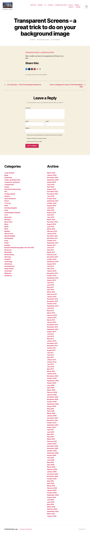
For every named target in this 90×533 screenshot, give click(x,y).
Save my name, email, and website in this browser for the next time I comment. (44, 135)
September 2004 (53, 495)
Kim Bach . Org (13, 529)
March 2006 (51, 467)
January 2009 (52, 395)
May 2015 (50, 287)
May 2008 (50, 409)
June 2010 (50, 367)
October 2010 (51, 362)
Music (6, 224)
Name (27, 121)
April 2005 (50, 483)
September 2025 (53, 180)
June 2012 (50, 336)
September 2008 (53, 404)
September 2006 (53, 453)
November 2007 (52, 420)
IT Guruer (7, 203)
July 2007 (50, 430)
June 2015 (50, 285)
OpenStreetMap (9, 236)
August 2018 (51, 224)
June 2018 (50, 226)
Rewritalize (8, 252)
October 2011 (51, 348)
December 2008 (52, 397)
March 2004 (51, 507)
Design (6, 187)
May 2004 (50, 504)
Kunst (6, 210)
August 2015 (51, 280)
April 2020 (50, 210)
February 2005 (52, 488)
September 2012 (52, 329)
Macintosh (8, 217)
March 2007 (51, 439)
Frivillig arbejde (9, 194)
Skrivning (7, 257)
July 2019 (50, 215)
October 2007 (52, 423)
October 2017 (51, 240)
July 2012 (50, 334)
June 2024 (50, 184)
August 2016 (51, 264)
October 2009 (52, 378)
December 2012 (52, 325)
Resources (8, 250)
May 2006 (50, 462)
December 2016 (52, 257)
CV (45, 5)
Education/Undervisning (12, 189)
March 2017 (51, 252)
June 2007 (50, 432)
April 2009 (50, 388)
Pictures (70, 5)
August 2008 (51, 406)
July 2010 (50, 364)
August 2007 (51, 427)
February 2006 (52, 469)
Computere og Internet (12, 182)
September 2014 (52, 306)
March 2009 (51, 390)
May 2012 (50, 339)
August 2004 (51, 497)
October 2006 (52, 451)
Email (47, 121)
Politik (6, 243)
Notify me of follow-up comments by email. (37, 138)
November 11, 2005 (44, 39)
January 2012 (51, 341)
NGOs (6, 229)
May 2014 (50, 311)
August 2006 (51, 455)
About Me (33, 5)
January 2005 (51, 490)
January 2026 (51, 175)
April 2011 (50, 357)
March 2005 (51, 486)
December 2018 (52, 222)
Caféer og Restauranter (12, 180)
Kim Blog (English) (42, 74)
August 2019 (51, 212)
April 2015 (50, 289)
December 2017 (52, 236)
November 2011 (52, 345)
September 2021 (52, 201)
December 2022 (52, 191)
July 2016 (50, 266)
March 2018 (51, 229)
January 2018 (51, 233)
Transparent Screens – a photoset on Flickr (39, 52)
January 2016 (51, 271)
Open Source (8, 233)
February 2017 (52, 254)
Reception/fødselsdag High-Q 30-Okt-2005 (19, 247)
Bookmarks (34, 74)
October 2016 (51, 259)
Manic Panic (8, 222)
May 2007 (50, 434)
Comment (28, 108)
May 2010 (50, 369)
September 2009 (53, 381)
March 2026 (51, 173)
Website (27, 128)
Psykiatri (7, 245)
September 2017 (52, 243)
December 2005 (52, 474)
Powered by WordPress (25, 529)
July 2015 (50, 282)
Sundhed (7, 259)
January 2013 (51, 322)
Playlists (76, 5)
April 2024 (50, 187)
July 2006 (50, 458)
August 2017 (51, 245)
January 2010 (51, 374)
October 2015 (51, 275)
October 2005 (52, 479)
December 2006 (52, 446)
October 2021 (51, 198)
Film (5, 191)
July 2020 (50, 208)
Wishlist (78, 7)
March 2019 (51, 219)
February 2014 (52, 315)
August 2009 (51, 383)
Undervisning (8, 268)
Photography (8, 238)
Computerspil (9, 184)
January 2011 (51, 359)
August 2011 (51, 350)
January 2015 (51, 296)
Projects (70, 7)
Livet (6, 215)
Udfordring (8, 264)
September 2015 (52, 278)
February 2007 (52, 441)
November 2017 (52, 238)
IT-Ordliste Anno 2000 (60, 5)
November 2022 (52, 194)
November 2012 (52, 327)
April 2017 (50, 250)
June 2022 (50, 196)
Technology (8, 261)
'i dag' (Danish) (9, 173)
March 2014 (51, 313)
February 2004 (52, 509)
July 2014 (50, 308)
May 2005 (50, 481)
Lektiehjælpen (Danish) (12, 212)
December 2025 (52, 177)
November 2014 (52, 301)
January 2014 (51, 317)
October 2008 (52, 402)
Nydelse (7, 231)
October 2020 (52, 203)
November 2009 (52, 376)
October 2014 (51, 303)
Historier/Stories (10, 198)
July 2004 (50, 500)
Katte (6, 205)
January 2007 (51, 444)
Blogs (29, 74)
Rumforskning (9, 254)
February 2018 (52, 231)
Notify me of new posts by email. (34, 141)
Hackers (7, 196)
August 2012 (51, 331)
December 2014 (52, 299)
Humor (6, 201)
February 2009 (52, 392)
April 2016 (50, 268)
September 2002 (53, 511)
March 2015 (51, 292)
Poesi (6, 240)
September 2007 (53, 425)
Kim (34, 39)
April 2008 (50, 411)
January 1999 (51, 516)
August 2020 (51, 205)
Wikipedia (7, 273)
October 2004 (52, 493)
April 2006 (50, 465)
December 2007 (52, 418)
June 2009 (50, 385)
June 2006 (50, 460)
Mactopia (7, 219)
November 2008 (52, 399)
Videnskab (8, 271)
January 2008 (52, 416)
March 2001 (51, 514)
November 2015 (52, 273)
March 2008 (51, 413)
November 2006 (52, 448)
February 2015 (52, 294)
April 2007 (50, 437)
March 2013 (51, 320)
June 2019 (50, 217)
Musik (6, 226)
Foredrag (50, 5)
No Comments (56, 39)
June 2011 (50, 355)
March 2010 (51, 371)
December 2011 (52, 343)
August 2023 (51, 189)
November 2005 (52, 476)
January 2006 (52, 472)
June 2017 (50, 247)
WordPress (8, 275)
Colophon (40, 5)
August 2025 (51, 182)
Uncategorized (9, 266)
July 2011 (50, 353)
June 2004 (50, 502)
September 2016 (52, 261)
